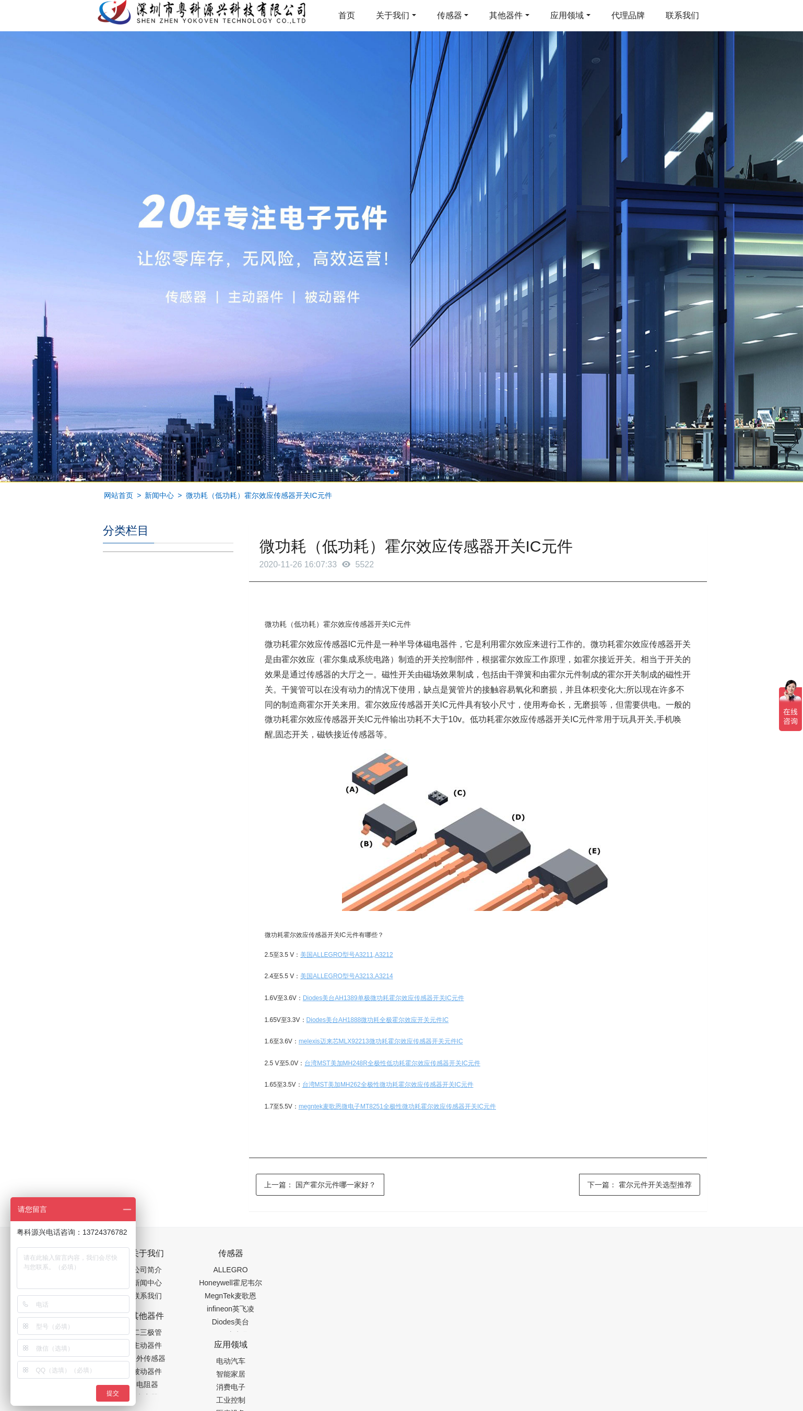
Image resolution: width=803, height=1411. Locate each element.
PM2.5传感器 (233, 1404)
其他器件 (506, 15)
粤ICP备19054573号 (400, 1378)
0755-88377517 (579, 1259)
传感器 (449, 15)
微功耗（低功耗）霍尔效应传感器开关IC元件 (259, 495)
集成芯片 (277, 1404)
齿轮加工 (191, 1404)
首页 (346, 15)
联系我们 (682, 15)
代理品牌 (628, 15)
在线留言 (647, 1380)
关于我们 (392, 15)
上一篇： (320, 1185)
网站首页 (118, 495)
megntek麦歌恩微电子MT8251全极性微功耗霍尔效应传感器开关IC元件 (397, 1106)
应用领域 (567, 15)
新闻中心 (159, 495)
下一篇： (639, 1185)
